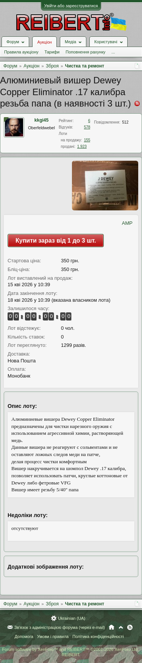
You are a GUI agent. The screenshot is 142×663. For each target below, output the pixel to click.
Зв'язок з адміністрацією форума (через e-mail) (59, 627)
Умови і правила (53, 636)
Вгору (120, 627)
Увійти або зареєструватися (71, 5)
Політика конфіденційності (97, 636)
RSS (130, 627)
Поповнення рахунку (85, 52)
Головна (111, 627)
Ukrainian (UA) (71, 618)
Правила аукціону (21, 52)
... (113, 52)
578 (87, 127)
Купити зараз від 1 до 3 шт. (56, 240)
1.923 (82, 146)
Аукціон (44, 42)
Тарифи (51, 52)
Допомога (23, 636)
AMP (127, 223)
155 (87, 140)
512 (125, 122)
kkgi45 (41, 120)
